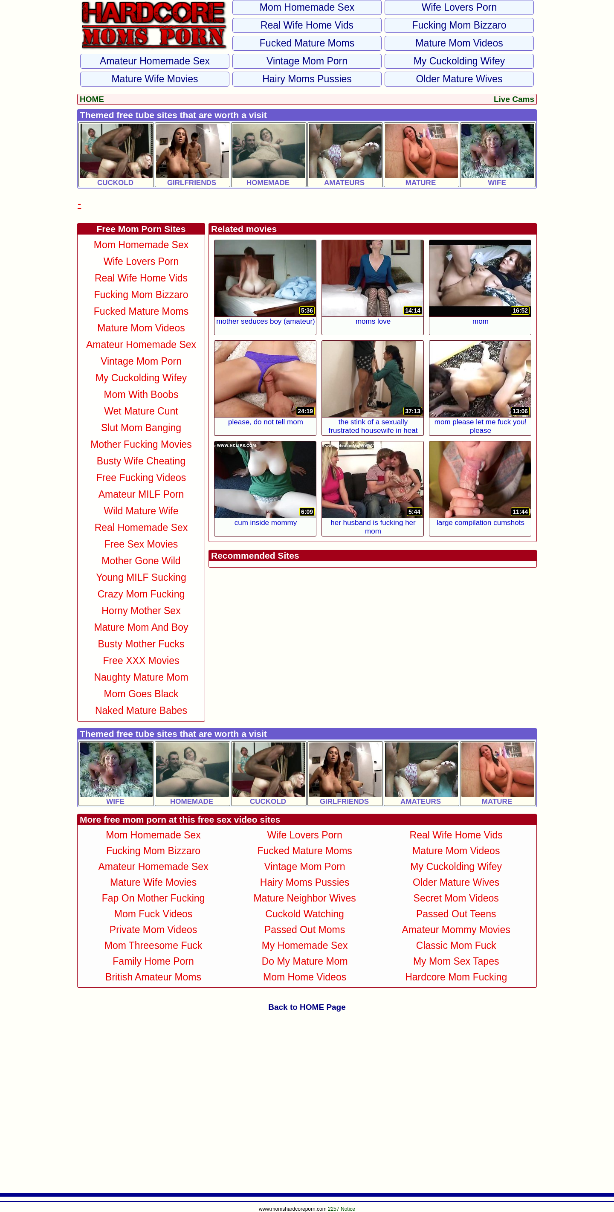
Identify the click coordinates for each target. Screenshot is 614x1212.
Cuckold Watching (304, 913)
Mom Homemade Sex (307, 7)
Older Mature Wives (459, 78)
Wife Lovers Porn (459, 7)
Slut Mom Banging (141, 427)
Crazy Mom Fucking (141, 594)
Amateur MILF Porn (141, 494)
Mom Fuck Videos (153, 913)
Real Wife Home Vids (307, 25)
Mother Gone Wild (140, 560)
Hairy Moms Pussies (307, 78)
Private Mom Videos (153, 929)
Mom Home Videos (304, 977)
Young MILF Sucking (141, 577)
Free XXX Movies (141, 660)
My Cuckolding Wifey (459, 61)
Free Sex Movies (141, 544)
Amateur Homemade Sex (155, 61)
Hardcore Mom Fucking (456, 977)
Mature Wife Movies (154, 78)
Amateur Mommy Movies (456, 929)
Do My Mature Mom (305, 961)
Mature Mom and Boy (141, 627)
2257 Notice (341, 1209)
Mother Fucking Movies (141, 444)
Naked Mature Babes (141, 710)
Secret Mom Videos (456, 898)
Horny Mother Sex (140, 610)
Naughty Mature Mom (141, 677)
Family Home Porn (153, 961)
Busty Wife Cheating (141, 461)
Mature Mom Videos (459, 43)
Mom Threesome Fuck (153, 945)
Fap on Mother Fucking (153, 898)
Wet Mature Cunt (141, 411)
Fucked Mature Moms (307, 43)
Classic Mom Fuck (456, 945)
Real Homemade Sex (141, 527)
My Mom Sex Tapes (456, 961)
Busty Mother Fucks (141, 643)
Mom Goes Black (141, 693)
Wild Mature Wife (141, 510)
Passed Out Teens (456, 913)
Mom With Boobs (141, 394)
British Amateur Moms (153, 977)
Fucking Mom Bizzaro (459, 25)
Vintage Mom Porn (307, 61)
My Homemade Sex (305, 945)
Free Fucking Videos (141, 477)
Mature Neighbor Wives (304, 898)
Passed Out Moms (304, 929)
